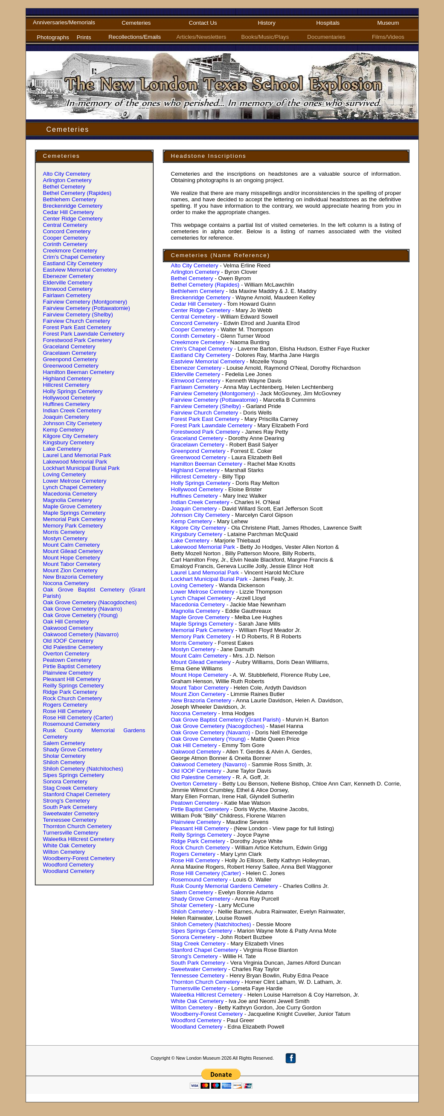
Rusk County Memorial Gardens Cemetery (224, 886)
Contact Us (203, 23)
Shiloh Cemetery (64, 762)
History (266, 23)
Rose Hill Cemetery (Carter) (78, 717)
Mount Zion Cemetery (70, 570)
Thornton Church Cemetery (77, 826)
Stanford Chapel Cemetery (76, 794)
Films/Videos (388, 37)
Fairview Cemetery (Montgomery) (85, 302)
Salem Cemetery (64, 743)
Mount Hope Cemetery (71, 557)
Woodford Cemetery (68, 864)
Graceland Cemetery (69, 346)
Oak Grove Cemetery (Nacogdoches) (90, 602)
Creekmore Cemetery (70, 250)
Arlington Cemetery (67, 180)
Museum (388, 23)
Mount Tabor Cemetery (72, 564)
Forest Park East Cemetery (77, 327)
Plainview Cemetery (68, 673)
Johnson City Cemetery (72, 423)
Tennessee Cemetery (70, 820)
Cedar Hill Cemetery (68, 212)
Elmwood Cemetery (68, 289)
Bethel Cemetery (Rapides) (77, 193)
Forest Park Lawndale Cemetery (84, 333)
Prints (84, 37)
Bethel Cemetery (64, 186)
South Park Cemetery (70, 807)
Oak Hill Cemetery (66, 621)
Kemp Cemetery (63, 429)
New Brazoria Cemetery (73, 577)
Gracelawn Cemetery (69, 353)
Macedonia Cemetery (70, 493)
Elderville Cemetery (68, 282)
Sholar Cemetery (64, 756)
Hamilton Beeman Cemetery (78, 372)
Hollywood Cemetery (69, 397)
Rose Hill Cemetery (67, 711)
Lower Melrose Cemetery (75, 481)
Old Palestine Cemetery (73, 647)
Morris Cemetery (64, 532)
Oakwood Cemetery (68, 628)
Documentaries (327, 37)
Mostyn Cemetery (65, 538)
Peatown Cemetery (67, 660)
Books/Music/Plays (266, 37)
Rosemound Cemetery (71, 724)
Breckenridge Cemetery (73, 206)
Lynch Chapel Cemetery (73, 487)
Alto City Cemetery (66, 174)
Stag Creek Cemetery (70, 788)
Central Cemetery (65, 225)
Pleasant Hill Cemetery (72, 679)
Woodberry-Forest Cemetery (79, 858)
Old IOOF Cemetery (68, 641)
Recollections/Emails (136, 37)
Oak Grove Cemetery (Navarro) (82, 609)
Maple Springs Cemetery (74, 513)
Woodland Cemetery (69, 871)
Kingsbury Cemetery (69, 442)
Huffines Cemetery (66, 404)
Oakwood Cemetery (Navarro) (81, 634)
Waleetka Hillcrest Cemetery (79, 839)
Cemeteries (136, 23)
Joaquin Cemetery (66, 417)
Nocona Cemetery (66, 583)
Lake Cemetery (62, 449)
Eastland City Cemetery (73, 263)
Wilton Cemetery (64, 852)
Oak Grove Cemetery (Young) (80, 615)
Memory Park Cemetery (73, 525)
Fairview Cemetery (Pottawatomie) (86, 308)
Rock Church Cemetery (72, 698)
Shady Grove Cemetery (72, 749)
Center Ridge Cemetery (73, 218)
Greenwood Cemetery (71, 365)
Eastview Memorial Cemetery (80, 270)
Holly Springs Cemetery (73, 391)
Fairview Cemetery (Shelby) (78, 314)
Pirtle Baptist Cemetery (72, 666)
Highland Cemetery (67, 378)
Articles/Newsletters (203, 37)
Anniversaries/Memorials (64, 22)
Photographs (53, 37)
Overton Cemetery (66, 653)
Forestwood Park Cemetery (77, 340)
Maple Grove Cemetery (72, 506)
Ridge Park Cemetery (70, 692)
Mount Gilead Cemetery (73, 551)
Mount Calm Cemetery (71, 545)
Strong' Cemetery (66, 800)
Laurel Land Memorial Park (77, 455)
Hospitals (328, 23)
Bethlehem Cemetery (69, 199)
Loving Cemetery (64, 474)
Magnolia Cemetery (68, 500)
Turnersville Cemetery (71, 832)
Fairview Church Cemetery (76, 321)
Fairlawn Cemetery (67, 295)
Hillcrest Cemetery (66, 385)
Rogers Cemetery (65, 704)
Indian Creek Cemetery (72, 410)
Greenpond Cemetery (70, 359)
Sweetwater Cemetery (71, 813)
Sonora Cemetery (65, 781)
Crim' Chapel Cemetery (74, 257)
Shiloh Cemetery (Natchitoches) (83, 768)
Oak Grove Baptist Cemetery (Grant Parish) (226, 719)
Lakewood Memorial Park (75, 461)
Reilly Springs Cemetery (73, 685)
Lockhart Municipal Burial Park (81, 468)
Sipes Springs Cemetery (73, 775)
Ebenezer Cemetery (68, 276)
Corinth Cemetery (65, 244)
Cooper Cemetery (65, 238)
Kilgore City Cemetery (71, 436)
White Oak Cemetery (69, 845)
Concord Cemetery (67, 231)
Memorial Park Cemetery (74, 519)
